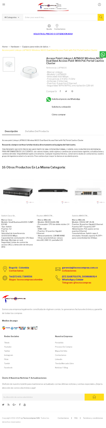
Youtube (7, 347)
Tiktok (6, 343)
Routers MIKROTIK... (45, 216)
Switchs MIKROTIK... (80, 216)
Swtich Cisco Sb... (8, 216)
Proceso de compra (63, 347)
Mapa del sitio (61, 351)
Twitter (7, 351)
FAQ (76, 418)
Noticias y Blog (61, 367)
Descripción (11, 131)
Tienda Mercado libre (64, 363)
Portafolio (59, 343)
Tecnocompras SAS (31, 418)
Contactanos (60, 355)
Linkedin (58, 359)
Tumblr (7, 363)
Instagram (8, 355)
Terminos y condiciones (93, 418)
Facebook (8, 367)
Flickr (6, 359)
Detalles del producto (37, 131)
